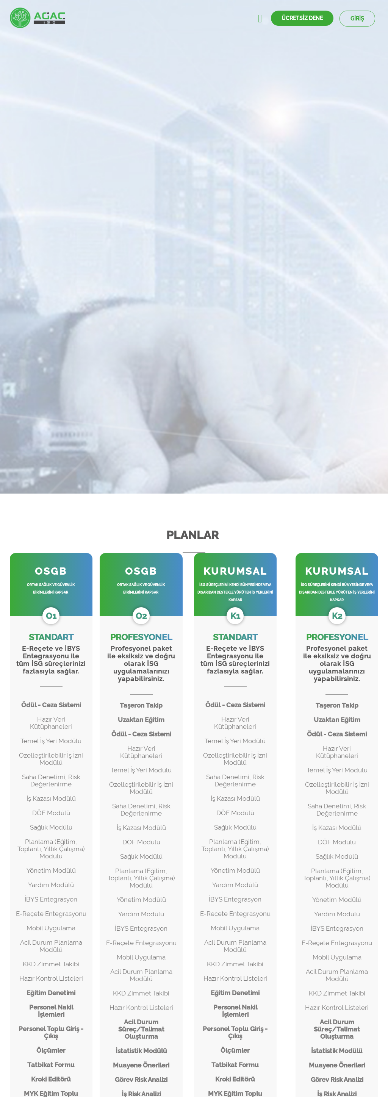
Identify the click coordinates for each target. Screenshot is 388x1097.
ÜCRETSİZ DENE (302, 18)
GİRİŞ (357, 19)
